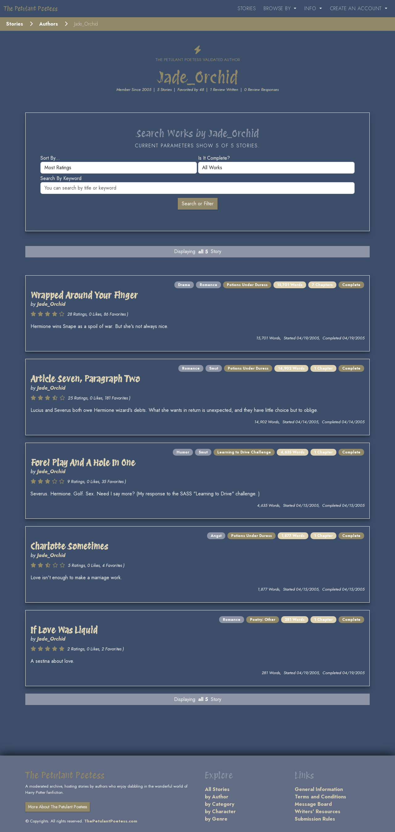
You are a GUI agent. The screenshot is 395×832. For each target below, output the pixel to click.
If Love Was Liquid (64, 630)
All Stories (217, 789)
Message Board (313, 804)
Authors (48, 23)
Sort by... (50, 158)
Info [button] (311, 8)
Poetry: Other (262, 619)
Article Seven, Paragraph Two (85, 379)
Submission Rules (315, 818)
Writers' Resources (317, 811)
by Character (220, 811)
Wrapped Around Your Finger (84, 295)
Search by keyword (60, 178)
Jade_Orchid (51, 304)
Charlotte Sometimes (69, 546)
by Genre (216, 818)
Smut (213, 368)
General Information (319, 789)
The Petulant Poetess (31, 8)
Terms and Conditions (320, 796)
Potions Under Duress (247, 285)
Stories (247, 8)
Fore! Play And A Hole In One (83, 462)
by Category (219, 804)
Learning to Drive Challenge (244, 452)
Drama (184, 285)
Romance (208, 285)
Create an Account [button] (357, 8)
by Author (216, 796)
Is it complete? (214, 158)
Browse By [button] (278, 8)
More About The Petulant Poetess (57, 807)
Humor (183, 452)
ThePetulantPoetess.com (110, 821)
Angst (216, 536)
